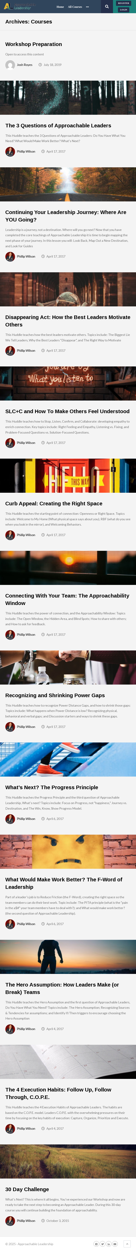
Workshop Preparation (33, 44)
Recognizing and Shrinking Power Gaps (55, 695)
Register (123, 3)
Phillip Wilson (26, 151)
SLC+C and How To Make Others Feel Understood (67, 411)
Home (60, 7)
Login (123, 10)
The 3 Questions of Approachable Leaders (58, 125)
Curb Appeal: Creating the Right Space (53, 503)
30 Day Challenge (27, 1189)
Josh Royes (24, 65)
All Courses (75, 7)
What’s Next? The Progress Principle (51, 787)
